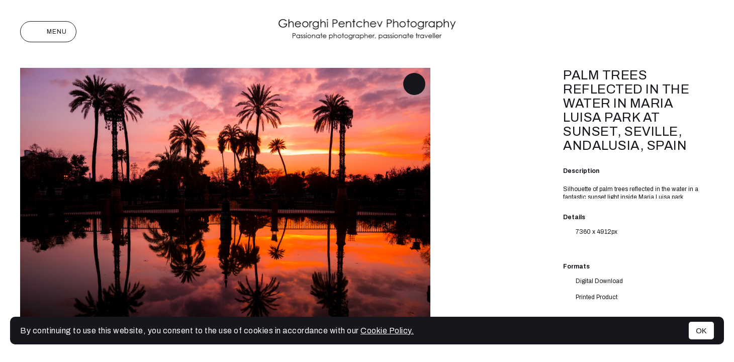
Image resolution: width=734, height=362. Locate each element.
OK (701, 330)
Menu (48, 32)
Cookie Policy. (387, 330)
